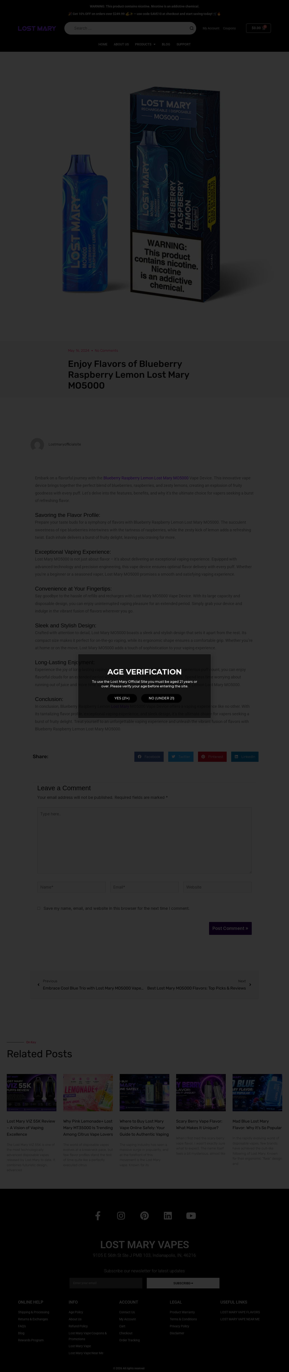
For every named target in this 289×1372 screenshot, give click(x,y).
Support (184, 44)
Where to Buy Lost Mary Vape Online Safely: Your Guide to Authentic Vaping (144, 1128)
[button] (149, 757)
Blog (166, 44)
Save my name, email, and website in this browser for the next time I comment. (117, 908)
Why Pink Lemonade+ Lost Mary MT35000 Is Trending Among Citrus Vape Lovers (88, 1128)
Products (145, 44)
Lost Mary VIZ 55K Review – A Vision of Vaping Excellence (31, 1128)
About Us (121, 44)
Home (102, 44)
